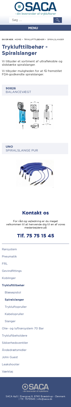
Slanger (10, 321)
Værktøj (7, 371)
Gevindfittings (12, 271)
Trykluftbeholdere (14, 335)
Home (18, 39)
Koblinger (9, 278)
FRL (5, 263)
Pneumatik (9, 256)
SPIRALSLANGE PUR (35, 148)
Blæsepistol (13, 292)
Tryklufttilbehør (34, 39)
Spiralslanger (14, 299)
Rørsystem (9, 249)
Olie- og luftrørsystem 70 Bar (23, 328)
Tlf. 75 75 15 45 (35, 236)
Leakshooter (11, 364)
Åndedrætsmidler (14, 350)
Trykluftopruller (16, 307)
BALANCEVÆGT (35, 90)
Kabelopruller (14, 314)
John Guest (10, 357)
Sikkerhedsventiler (15, 343)
